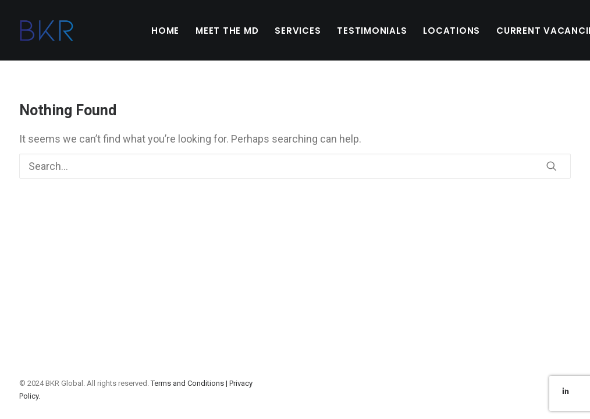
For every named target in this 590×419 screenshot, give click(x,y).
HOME (165, 30)
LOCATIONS (451, 30)
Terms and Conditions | (190, 383)
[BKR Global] (46, 30)
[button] (551, 166)
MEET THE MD (227, 30)
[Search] (295, 166)
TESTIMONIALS (372, 30)
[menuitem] (165, 30)
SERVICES (298, 30)
